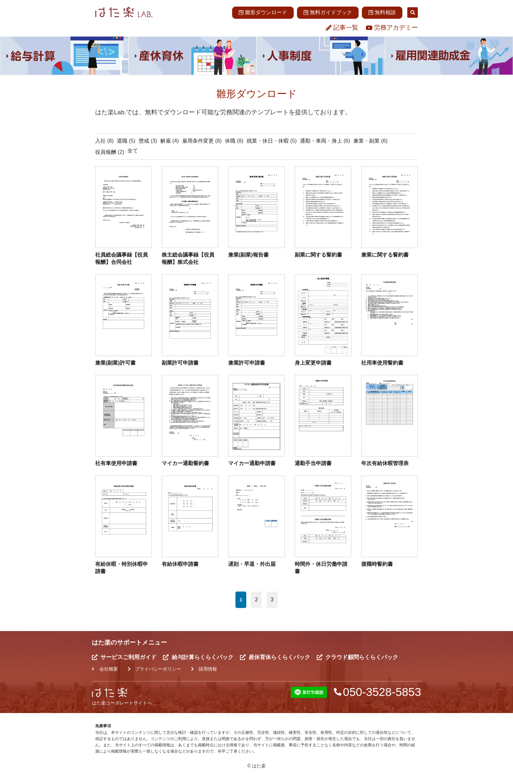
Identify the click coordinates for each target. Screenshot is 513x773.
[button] (412, 12)
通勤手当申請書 (313, 463)
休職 (230, 141)
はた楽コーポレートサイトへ (122, 702)
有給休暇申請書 (180, 564)
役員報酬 (105, 152)
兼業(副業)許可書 (115, 363)
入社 (100, 141)
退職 (122, 141)
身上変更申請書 (313, 363)
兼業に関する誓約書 (385, 255)
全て (132, 150)
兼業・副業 (366, 141)
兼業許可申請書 (246, 363)
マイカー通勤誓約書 (185, 463)
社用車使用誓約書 (382, 363)
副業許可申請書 (180, 363)
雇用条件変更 (198, 141)
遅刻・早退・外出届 (252, 564)
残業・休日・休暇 (268, 141)
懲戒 (144, 141)
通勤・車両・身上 (321, 141)
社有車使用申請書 (116, 463)
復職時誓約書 (377, 564)
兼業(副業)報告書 (248, 255)
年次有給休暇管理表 (385, 463)
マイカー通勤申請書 (252, 463)
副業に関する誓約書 (318, 255)
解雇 (165, 141)
